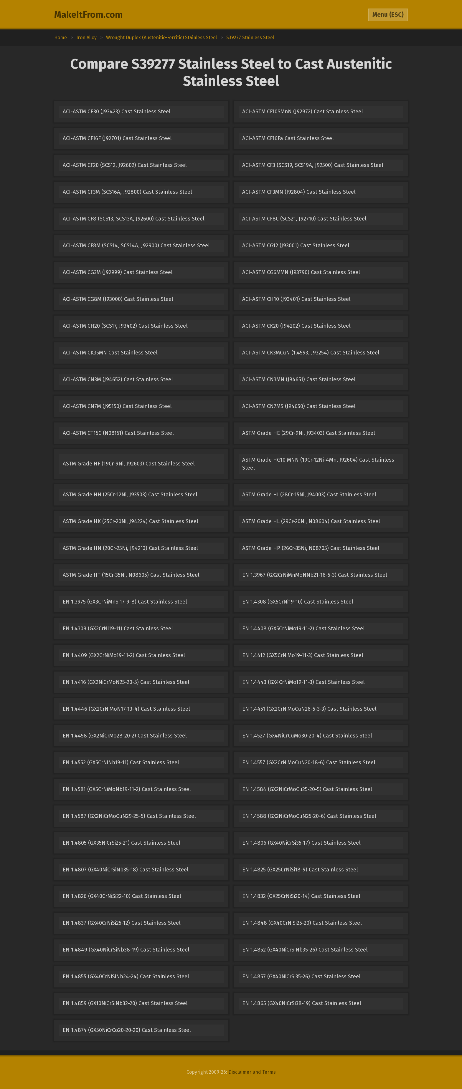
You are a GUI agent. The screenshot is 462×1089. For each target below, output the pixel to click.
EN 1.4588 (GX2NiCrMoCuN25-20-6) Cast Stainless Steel (309, 816)
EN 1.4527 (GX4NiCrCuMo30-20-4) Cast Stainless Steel (307, 735)
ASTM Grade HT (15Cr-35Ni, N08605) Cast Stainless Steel (131, 575)
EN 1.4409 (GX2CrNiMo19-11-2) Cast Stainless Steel (124, 655)
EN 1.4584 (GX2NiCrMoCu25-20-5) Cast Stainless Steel (307, 789)
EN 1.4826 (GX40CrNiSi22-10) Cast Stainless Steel (122, 896)
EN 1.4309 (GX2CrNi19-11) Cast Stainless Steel (118, 628)
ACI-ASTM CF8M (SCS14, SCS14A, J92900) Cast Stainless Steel (136, 245)
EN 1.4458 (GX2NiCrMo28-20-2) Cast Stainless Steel (125, 735)
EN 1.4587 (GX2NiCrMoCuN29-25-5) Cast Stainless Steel (129, 816)
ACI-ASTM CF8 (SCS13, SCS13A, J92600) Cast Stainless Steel (133, 219)
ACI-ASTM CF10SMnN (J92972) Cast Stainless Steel (302, 111)
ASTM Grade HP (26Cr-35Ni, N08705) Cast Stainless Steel (311, 548)
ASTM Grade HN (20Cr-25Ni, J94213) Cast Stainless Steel (130, 548)
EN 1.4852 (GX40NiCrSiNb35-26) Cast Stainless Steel (305, 950)
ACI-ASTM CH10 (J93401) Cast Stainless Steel (296, 299)
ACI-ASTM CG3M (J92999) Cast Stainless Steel (118, 272)
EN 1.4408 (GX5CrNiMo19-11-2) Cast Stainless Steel (303, 628)
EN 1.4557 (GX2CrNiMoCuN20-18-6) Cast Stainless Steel (308, 762)
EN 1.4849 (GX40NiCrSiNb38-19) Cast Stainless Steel (126, 950)
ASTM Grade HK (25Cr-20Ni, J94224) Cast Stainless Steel (130, 521)
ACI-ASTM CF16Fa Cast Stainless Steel (288, 138)
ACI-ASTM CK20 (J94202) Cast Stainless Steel (296, 326)
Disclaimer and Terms (252, 1072)
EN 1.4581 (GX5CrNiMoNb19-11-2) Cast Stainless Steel (127, 789)
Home (60, 37)
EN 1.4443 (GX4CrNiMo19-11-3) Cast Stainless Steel (303, 682)
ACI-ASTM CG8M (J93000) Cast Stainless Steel (118, 299)
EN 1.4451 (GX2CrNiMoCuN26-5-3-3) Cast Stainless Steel (309, 709)
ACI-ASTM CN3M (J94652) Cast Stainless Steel (118, 379)
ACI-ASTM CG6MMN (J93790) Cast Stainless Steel (301, 272)
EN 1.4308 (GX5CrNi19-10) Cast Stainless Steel (297, 602)
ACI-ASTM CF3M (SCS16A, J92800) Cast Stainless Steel (127, 192)
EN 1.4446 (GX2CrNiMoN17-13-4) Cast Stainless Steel (126, 709)
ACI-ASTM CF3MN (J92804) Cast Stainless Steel (299, 192)
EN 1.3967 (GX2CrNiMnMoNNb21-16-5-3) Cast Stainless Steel (314, 575)
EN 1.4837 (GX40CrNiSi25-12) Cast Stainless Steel (122, 923)
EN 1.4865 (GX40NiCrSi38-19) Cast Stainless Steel (301, 1003)
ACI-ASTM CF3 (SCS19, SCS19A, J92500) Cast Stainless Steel (312, 165)
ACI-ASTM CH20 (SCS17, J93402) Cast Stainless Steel (125, 326)
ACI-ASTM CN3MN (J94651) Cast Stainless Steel (299, 379)
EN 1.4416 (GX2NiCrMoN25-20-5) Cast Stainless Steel (126, 682)
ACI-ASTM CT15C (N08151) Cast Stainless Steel (118, 433)
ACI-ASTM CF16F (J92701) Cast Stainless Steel (117, 138)
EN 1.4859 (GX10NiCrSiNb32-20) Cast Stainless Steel (125, 1003)
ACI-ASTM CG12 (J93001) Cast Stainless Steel (295, 245)
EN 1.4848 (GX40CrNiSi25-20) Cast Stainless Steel (302, 923)
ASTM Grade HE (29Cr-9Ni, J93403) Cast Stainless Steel (308, 433)
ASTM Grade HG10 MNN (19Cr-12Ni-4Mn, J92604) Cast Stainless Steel (318, 464)
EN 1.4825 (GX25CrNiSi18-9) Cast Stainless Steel (300, 869)
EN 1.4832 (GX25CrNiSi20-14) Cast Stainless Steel (301, 896)
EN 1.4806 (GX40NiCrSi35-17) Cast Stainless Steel (301, 843)
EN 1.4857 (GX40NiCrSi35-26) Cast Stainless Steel (301, 976)
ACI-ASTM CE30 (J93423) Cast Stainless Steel (117, 111)
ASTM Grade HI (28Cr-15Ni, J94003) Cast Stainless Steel (309, 494)
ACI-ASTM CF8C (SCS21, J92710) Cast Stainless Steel (304, 219)
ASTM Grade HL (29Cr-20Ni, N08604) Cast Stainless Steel (311, 521)
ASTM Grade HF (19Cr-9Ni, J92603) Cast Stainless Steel (129, 463)
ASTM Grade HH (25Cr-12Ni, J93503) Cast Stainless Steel (130, 494)
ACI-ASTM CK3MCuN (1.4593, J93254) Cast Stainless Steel (311, 352)
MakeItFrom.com (88, 14)
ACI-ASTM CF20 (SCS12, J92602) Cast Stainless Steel (125, 165)
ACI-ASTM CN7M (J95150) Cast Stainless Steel (117, 406)
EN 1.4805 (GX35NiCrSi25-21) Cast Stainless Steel (121, 843)
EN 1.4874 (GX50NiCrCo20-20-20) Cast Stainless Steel (127, 1030)
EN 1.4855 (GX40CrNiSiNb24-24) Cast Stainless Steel (126, 976)
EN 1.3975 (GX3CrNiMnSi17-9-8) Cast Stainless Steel (125, 602)
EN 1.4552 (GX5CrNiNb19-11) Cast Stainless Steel (121, 762)
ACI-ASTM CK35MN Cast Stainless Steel (110, 352)
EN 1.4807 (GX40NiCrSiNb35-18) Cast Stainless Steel (126, 869)
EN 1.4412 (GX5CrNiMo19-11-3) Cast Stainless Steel (302, 655)
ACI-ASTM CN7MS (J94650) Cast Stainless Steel (299, 406)
